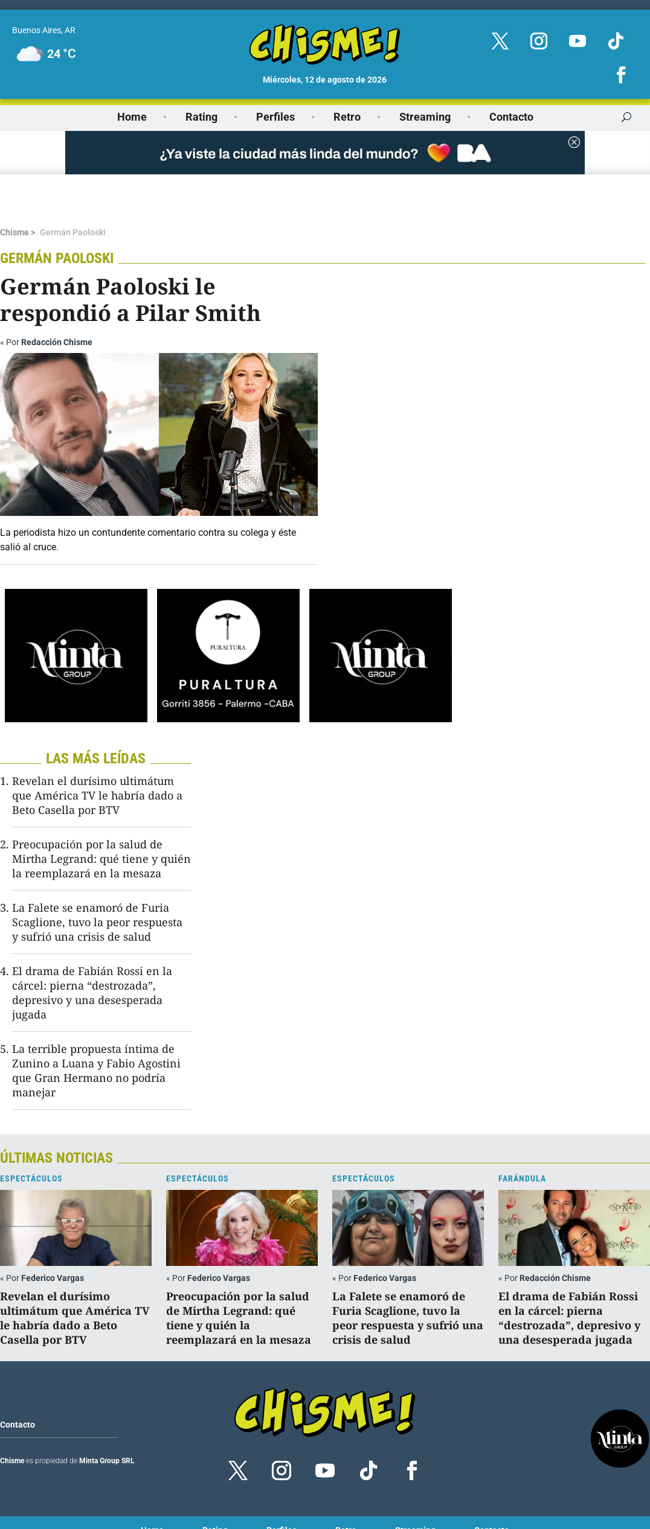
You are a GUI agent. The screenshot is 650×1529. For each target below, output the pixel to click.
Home (132, 116)
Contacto (511, 116)
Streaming (425, 116)
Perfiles (275, 116)
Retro (347, 116)
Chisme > (17, 191)
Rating (201, 116)
